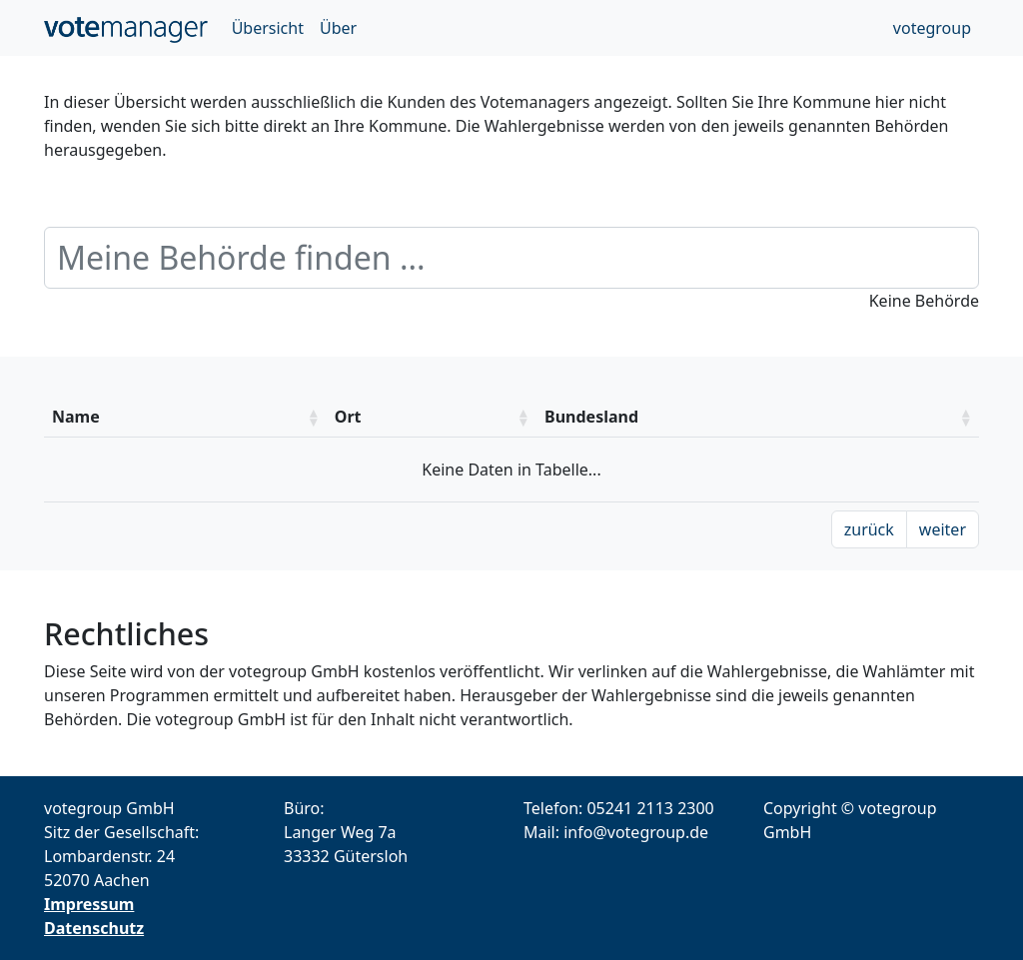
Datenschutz (94, 928)
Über (338, 28)
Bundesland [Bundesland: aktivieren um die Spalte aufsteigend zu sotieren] (591, 417)
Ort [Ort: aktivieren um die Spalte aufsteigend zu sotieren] (348, 417)
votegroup (932, 28)
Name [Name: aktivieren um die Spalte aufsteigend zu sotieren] (76, 417)
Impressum (89, 904)
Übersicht (268, 28)
